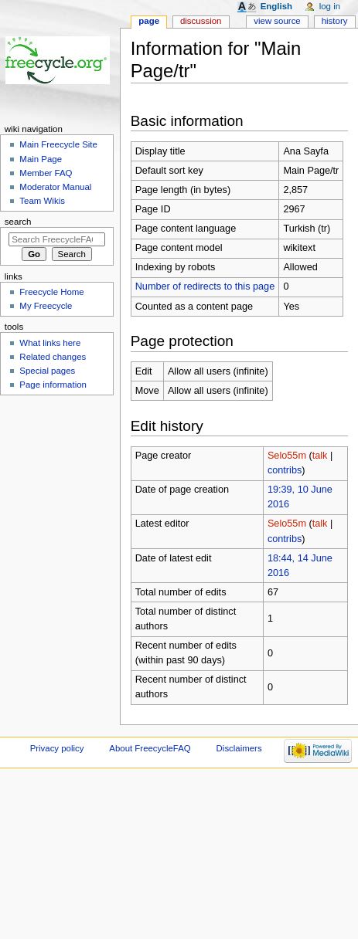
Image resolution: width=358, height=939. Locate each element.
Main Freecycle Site (58, 144)
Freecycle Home (51, 292)
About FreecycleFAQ (149, 748)
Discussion (200, 20)
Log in (329, 6)
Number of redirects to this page (205, 286)
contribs (285, 470)
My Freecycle (45, 305)
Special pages (47, 370)
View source (277, 20)
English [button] (276, 6)
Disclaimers (239, 748)
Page (148, 20)
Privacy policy (57, 748)
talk (320, 455)
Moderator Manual (55, 187)
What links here (49, 342)
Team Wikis (42, 200)
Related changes (52, 356)
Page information (53, 384)
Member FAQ (45, 173)
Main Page (40, 159)
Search (18, 221)
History (335, 20)
